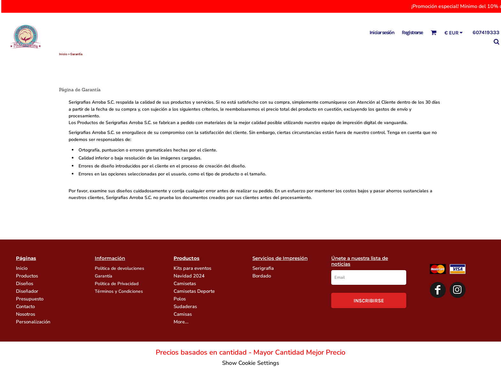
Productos (27, 276)
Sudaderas (185, 306)
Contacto (25, 306)
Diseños (24, 283)
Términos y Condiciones (119, 291)
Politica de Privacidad (116, 284)
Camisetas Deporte (194, 291)
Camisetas (185, 283)
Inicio (63, 54)
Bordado (261, 276)
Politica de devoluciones (119, 268)
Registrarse (412, 32)
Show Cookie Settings (250, 363)
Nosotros (25, 314)
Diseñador (27, 291)
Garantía (103, 276)
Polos (180, 299)
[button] (433, 32)
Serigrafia (263, 268)
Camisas (183, 314)
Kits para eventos (192, 268)
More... (181, 322)
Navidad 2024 (189, 276)
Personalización (33, 322)
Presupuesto (29, 299)
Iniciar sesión (382, 32)
